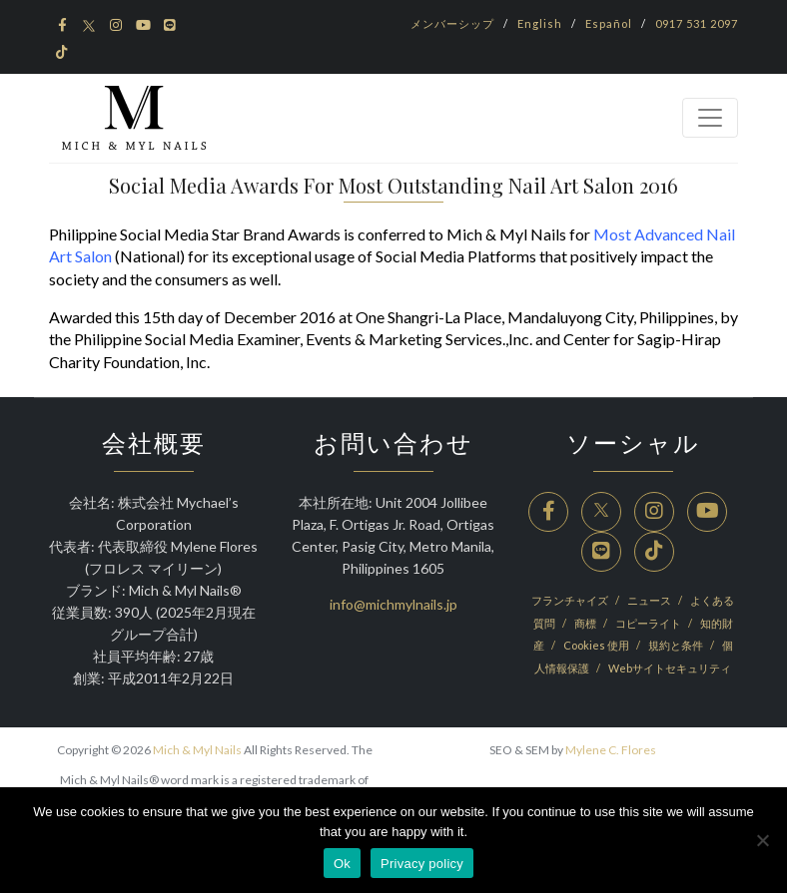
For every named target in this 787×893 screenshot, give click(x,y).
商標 (586, 623)
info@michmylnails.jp (393, 604)
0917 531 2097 (696, 23)
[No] (762, 840)
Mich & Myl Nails (197, 749)
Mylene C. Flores (610, 749)
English (539, 23)
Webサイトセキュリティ (669, 668)
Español (608, 23)
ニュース (650, 600)
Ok (342, 863)
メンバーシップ (452, 23)
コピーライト (649, 623)
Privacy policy (422, 863)
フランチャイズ (570, 600)
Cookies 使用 (597, 645)
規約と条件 (676, 645)
